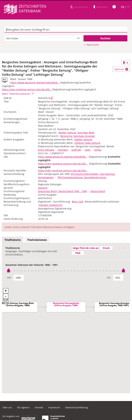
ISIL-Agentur (23, 407)
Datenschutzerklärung (76, 407)
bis (109, 277)
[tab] (12, 240)
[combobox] (42, 38)
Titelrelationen (37, 239)
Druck (106, 248)
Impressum (54, 407)
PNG (77, 253)
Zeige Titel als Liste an (86, 248)
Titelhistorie (12, 239)
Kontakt (39, 407)
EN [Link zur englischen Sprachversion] (122, 6)
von (9, 277)
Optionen (121, 69)
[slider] (66, 271)
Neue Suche (91, 44)
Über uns (7, 407)
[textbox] (66, 29)
